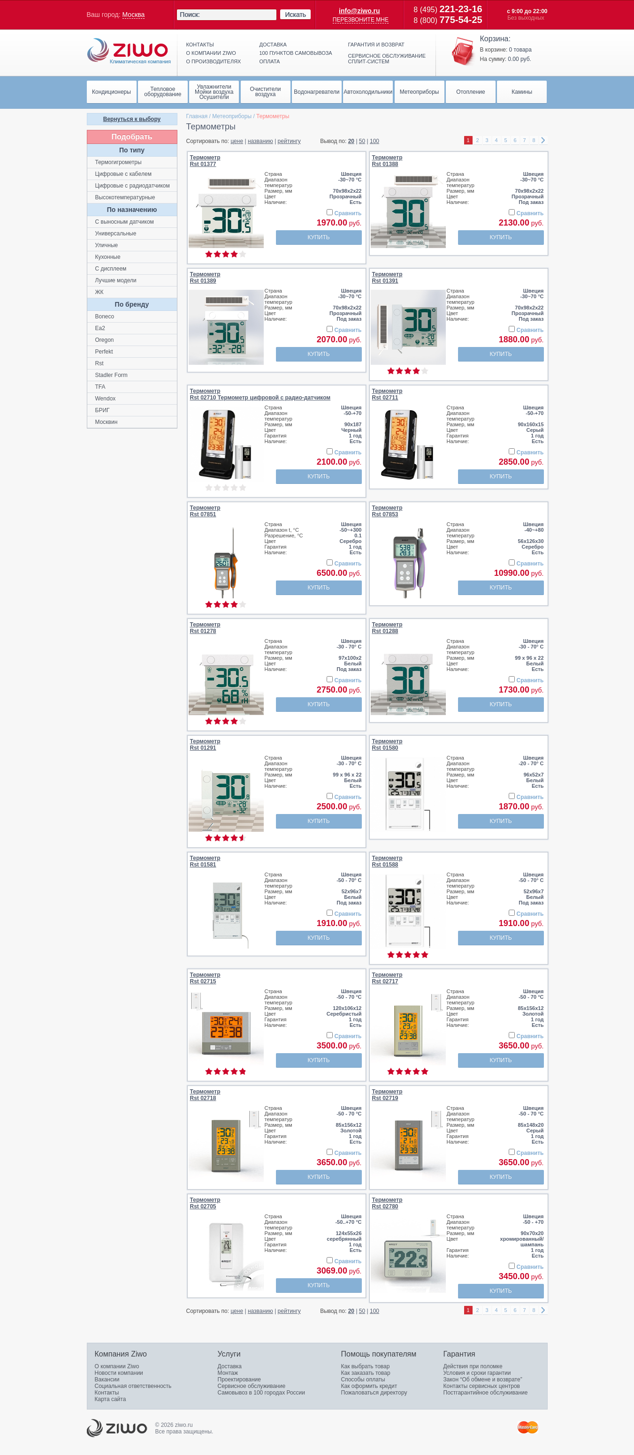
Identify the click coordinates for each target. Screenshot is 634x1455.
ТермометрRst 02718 (205, 1094)
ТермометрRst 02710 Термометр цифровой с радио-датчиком (260, 394)
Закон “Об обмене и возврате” (482, 1379)
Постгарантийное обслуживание (485, 1392)
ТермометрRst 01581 (205, 861)
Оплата (270, 61)
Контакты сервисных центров (481, 1386)
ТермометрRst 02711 (387, 394)
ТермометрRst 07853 (387, 511)
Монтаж (228, 1373)
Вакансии (107, 1379)
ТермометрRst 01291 (205, 744)
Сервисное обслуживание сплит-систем (387, 58)
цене (236, 141)
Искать (295, 14)
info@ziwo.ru (359, 11)
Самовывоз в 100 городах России (262, 1392)
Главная (197, 116)
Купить (318, 237)
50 (362, 141)
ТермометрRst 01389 (205, 277)
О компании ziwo (211, 53)
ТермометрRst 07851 (205, 511)
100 (374, 141)
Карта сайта (110, 1399)
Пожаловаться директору (374, 1392)
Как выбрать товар (365, 1366)
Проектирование (239, 1379)
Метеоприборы (232, 116)
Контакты (200, 44)
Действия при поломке (473, 1366)
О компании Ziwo (117, 1366)
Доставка (273, 44)
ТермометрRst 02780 (387, 1203)
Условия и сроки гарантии (477, 1373)
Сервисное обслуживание (252, 1386)
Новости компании (119, 1373)
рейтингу (289, 141)
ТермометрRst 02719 (387, 1094)
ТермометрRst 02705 (205, 1203)
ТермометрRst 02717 (387, 978)
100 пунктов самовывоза (296, 53)
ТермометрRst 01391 (387, 277)
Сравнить (348, 213)
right (543, 140)
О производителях (213, 61)
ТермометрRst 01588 (387, 861)
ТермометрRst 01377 (205, 160)
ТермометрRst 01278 (205, 627)
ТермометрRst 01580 (387, 744)
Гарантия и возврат (376, 44)
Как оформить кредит (369, 1386)
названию (260, 141)
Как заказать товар (365, 1373)
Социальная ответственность (133, 1386)
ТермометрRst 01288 (387, 627)
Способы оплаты (363, 1379)
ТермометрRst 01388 (387, 160)
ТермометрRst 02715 (205, 978)
